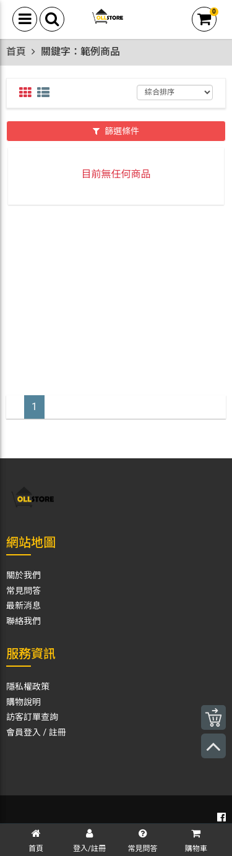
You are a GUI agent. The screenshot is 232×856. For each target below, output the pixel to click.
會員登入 (23, 732)
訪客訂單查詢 (32, 717)
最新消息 (23, 605)
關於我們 (23, 575)
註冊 (57, 732)
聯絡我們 (23, 621)
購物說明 (23, 702)
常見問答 (23, 591)
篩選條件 (116, 131)
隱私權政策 (27, 686)
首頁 (16, 52)
